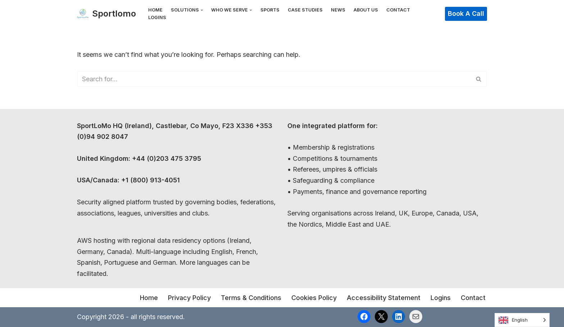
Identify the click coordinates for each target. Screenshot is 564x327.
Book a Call (466, 13)
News (338, 10)
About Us (366, 10)
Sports (269, 10)
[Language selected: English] (522, 320)
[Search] (274, 79)
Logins (157, 17)
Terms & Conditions (251, 297)
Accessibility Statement (383, 297)
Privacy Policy (189, 297)
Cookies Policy (314, 297)
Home (155, 10)
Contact (398, 10)
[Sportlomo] (106, 13)
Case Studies (305, 10)
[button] (202, 10)
